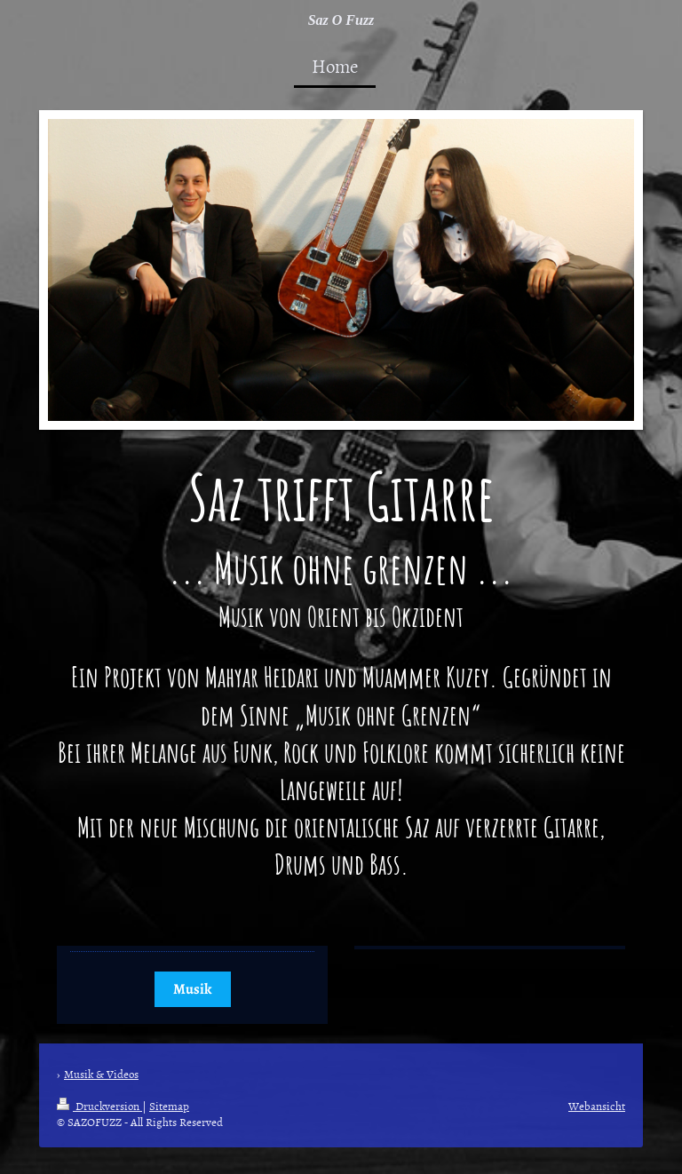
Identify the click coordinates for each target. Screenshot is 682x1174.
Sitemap (169, 1106)
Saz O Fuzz (341, 20)
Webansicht (596, 1106)
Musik (192, 989)
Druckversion (99, 1106)
